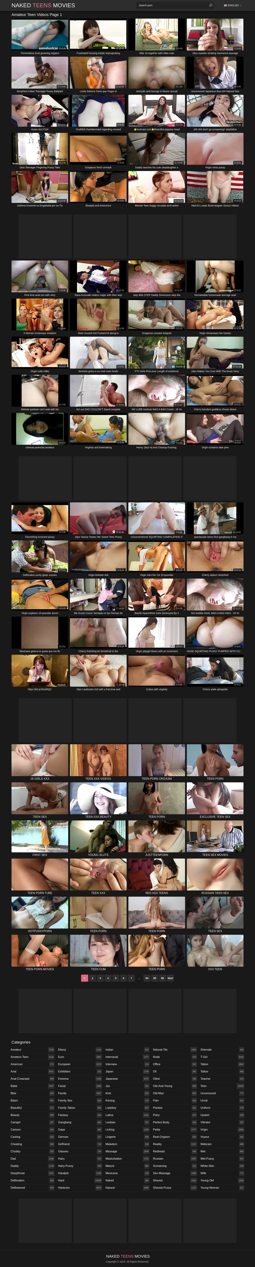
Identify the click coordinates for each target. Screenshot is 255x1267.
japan (127, 1071)
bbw (33, 1093)
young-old (222, 1180)
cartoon (33, 1129)
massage (127, 1151)
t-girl (222, 1057)
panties (175, 1108)
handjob (80, 1173)
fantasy (80, 1115)
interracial (127, 1057)
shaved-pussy (175, 1187)
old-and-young (175, 1086)
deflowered (33, 1187)
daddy (33, 1166)
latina (127, 1115)
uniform (222, 1108)
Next (170, 978)
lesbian (127, 1122)
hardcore (80, 1187)
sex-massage (175, 1173)
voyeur (222, 1137)
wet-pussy (222, 1158)
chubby (33, 1151)
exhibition (80, 1071)
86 (162, 978)
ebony (80, 1049)
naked (127, 1180)
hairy (80, 1158)
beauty (33, 1115)
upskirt (222, 1115)
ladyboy (127, 1108)
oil (175, 1071)
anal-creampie (33, 1078)
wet (222, 1151)
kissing (127, 1100)
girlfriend (80, 1144)
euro (80, 1057)
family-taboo (80, 1108)
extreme (80, 1078)
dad (33, 1158)
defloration (33, 1180)
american (33, 1064)
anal (33, 1071)
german (80, 1137)
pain (175, 1100)
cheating (33, 1144)
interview (127, 1064)
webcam (222, 1144)
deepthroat (33, 1173)
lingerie (127, 1137)
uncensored (222, 1093)
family (80, 1093)
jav (127, 1086)
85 (154, 978)
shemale (222, 1049)
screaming (175, 1166)
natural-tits (175, 1049)
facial (80, 1086)
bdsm (33, 1100)
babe (33, 1086)
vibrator (222, 1122)
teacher (222, 1078)
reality (175, 1144)
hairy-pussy (80, 1166)
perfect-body (175, 1122)
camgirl (33, 1122)
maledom (127, 1144)
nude (175, 1057)
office (175, 1064)
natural (127, 1187)
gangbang (80, 1122)
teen (222, 1086)
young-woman (222, 1187)
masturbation (127, 1158)
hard (80, 1180)
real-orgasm (175, 1137)
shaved (175, 1180)
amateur (33, 1049)
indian (127, 1049)
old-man (175, 1093)
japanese (127, 1078)
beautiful (33, 1108)
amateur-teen (33, 1057)
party (175, 1115)
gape (80, 1129)
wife (222, 1173)
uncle (222, 1100)
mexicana (127, 1173)
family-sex (80, 1100)
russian (175, 1158)
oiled (175, 1078)
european (80, 1064)
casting (33, 1137)
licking (127, 1129)
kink (127, 1093)
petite (175, 1129)
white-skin (222, 1166)
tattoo (222, 1071)
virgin (222, 1129)
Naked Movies (43, 5)
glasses (80, 1151)
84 (147, 978)
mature (127, 1166)
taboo (222, 1064)
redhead (175, 1151)
